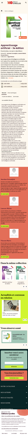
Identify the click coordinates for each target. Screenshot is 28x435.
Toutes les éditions (7, 96)
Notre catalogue (9, 11)
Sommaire (16, 96)
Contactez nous (14, 378)
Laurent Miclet (22, 53)
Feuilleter (23, 37)
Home (2, 11)
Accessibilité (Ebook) (7, 100)
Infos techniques (12, 93)
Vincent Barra (4, 55)
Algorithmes (10, 56)
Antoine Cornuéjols (12, 53)
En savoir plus (5, 194)
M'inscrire (14, 366)
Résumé (4, 93)
